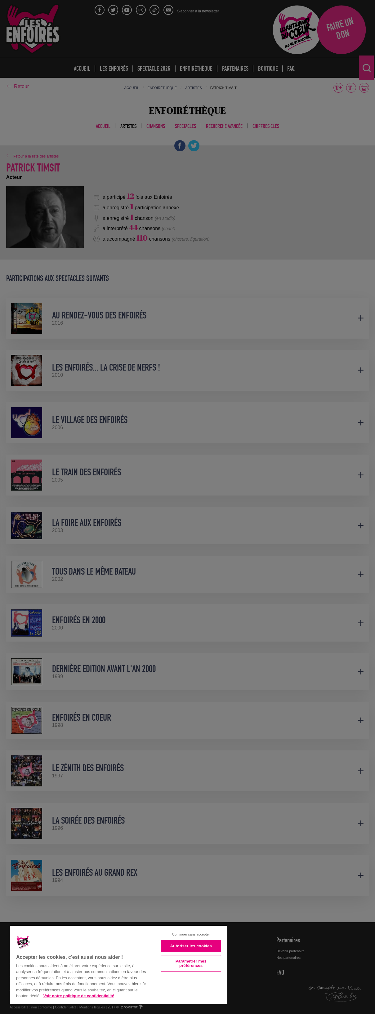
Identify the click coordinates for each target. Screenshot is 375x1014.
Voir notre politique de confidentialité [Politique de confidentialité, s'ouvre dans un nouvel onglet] (78, 996)
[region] (118, 964)
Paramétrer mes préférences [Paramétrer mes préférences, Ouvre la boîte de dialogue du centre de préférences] (191, 963)
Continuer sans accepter (191, 934)
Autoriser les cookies (191, 946)
